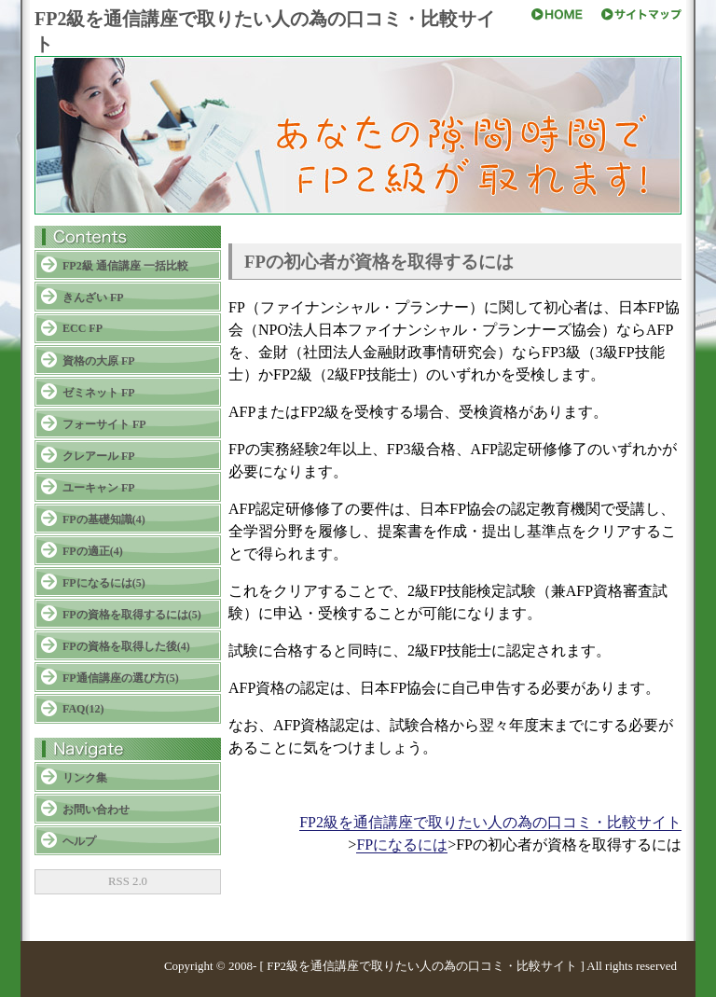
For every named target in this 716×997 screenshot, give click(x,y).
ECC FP (82, 328)
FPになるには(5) (103, 582)
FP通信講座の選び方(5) (120, 678)
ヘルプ (79, 841)
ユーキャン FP (98, 487)
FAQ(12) (82, 708)
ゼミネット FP (98, 392)
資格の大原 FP (98, 360)
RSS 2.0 (127, 881)
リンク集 (84, 777)
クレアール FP (98, 456)
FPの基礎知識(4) (103, 519)
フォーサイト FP (104, 424)
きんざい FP (93, 297)
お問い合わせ (96, 809)
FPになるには (402, 844)
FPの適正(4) (92, 551)
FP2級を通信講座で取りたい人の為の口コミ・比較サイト (490, 822)
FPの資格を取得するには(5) (131, 614)
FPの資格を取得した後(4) (126, 646)
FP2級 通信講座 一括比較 (125, 265)
